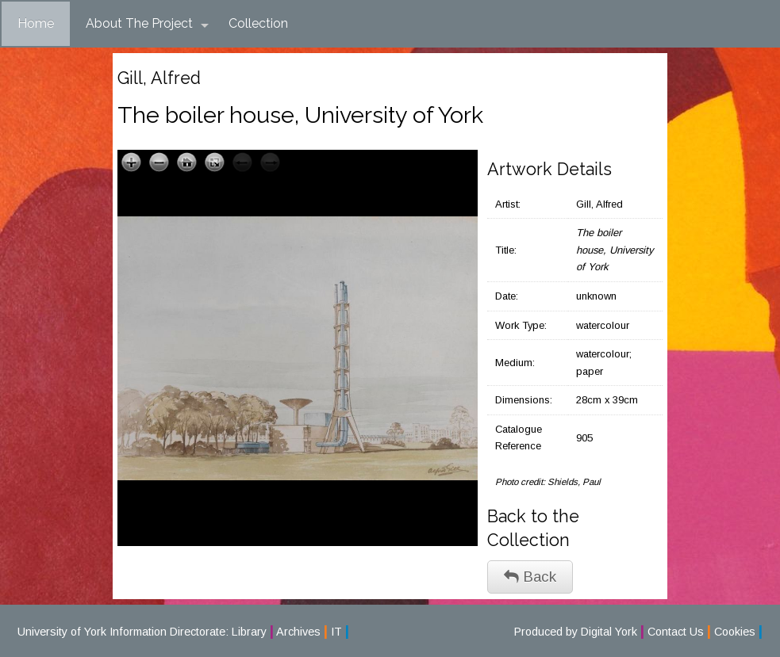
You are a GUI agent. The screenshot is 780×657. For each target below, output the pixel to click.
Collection (258, 23)
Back (530, 576)
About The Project (147, 24)
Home (35, 23)
